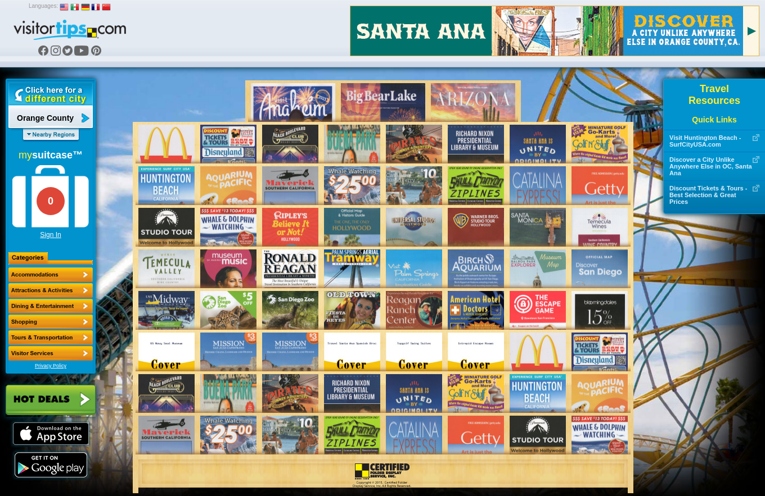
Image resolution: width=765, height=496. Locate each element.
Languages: (43, 6)
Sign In (50, 235)
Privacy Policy (50, 365)
